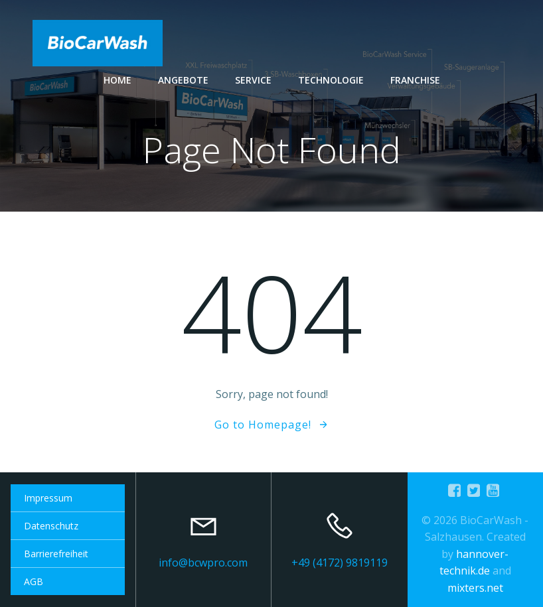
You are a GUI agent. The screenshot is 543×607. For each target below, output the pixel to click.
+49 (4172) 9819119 (339, 562)
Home (117, 80)
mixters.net (475, 587)
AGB (33, 581)
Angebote (183, 80)
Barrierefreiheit (56, 553)
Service (253, 80)
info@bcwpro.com (203, 562)
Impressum (48, 498)
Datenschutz (51, 525)
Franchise (415, 80)
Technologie (331, 80)
